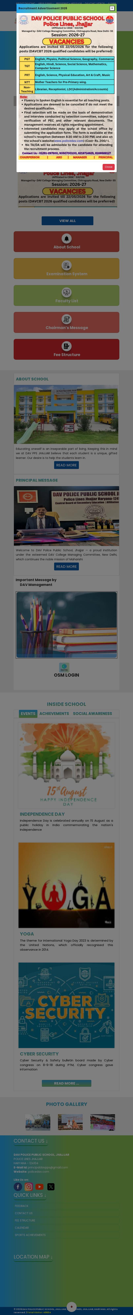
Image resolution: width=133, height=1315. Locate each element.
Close (108, 167)
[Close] (112, 8)
